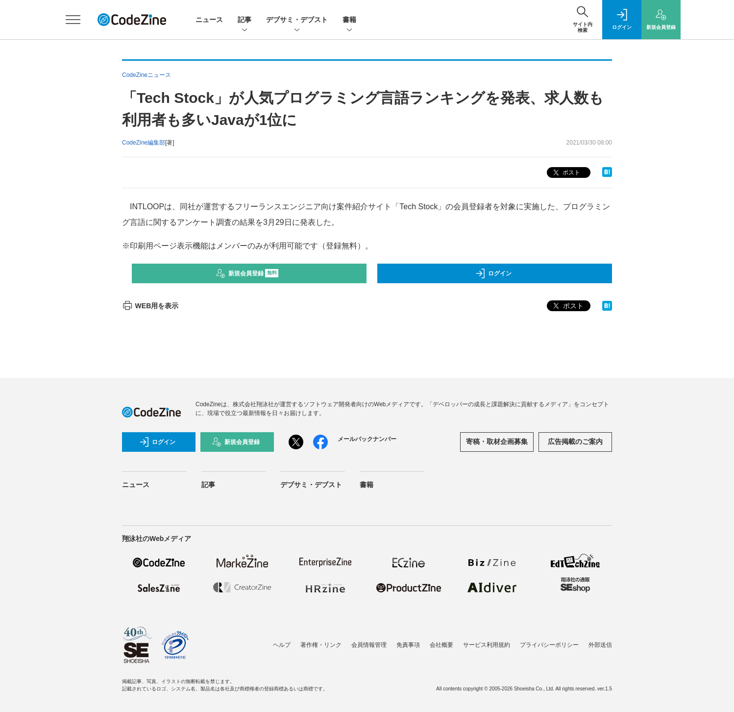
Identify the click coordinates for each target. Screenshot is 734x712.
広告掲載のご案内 (575, 441)
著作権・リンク (321, 644)
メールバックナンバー (367, 439)
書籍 (349, 20)
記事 (244, 20)
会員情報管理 (369, 644)
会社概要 (441, 644)
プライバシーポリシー (549, 644)
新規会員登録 (247, 273)
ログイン (493, 273)
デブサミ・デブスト (297, 20)
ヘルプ (282, 644)
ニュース (209, 20)
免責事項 (408, 644)
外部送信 (600, 644)
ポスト (565, 173)
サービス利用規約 (486, 644)
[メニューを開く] (73, 19)
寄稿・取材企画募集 (497, 441)
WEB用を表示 (150, 306)
